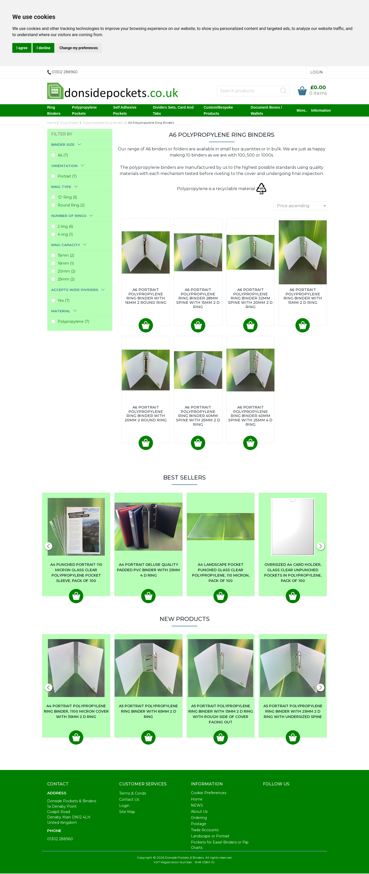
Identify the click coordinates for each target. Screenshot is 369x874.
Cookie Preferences (208, 793)
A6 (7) (63, 155)
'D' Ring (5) (67, 197)
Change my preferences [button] (78, 48)
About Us (199, 812)
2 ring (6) (65, 227)
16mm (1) (66, 264)
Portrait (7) (67, 176)
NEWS (197, 806)
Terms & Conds (132, 794)
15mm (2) (66, 256)
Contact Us (129, 800)
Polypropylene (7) (73, 322)
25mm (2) (66, 279)
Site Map (127, 812)
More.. (302, 111)
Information (321, 111)
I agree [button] (21, 48)
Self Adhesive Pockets (124, 111)
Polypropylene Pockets (84, 111)
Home (51, 123)
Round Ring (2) (71, 205)
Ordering (199, 818)
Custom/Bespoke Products (218, 111)
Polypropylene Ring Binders (103, 123)
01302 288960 (60, 839)
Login (316, 72)
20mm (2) (66, 271)
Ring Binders (53, 111)
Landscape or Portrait (210, 836)
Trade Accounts (205, 830)
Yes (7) (63, 301)
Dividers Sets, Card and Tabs (173, 111)
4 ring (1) (65, 235)
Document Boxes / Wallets (266, 111)
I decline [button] (43, 48)
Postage (198, 824)
